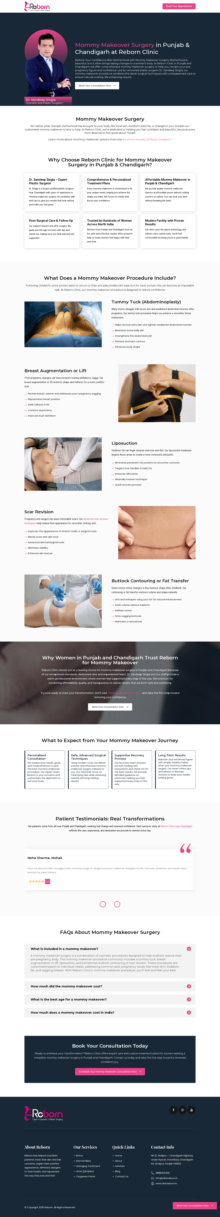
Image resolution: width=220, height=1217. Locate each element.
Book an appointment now (125, 693)
